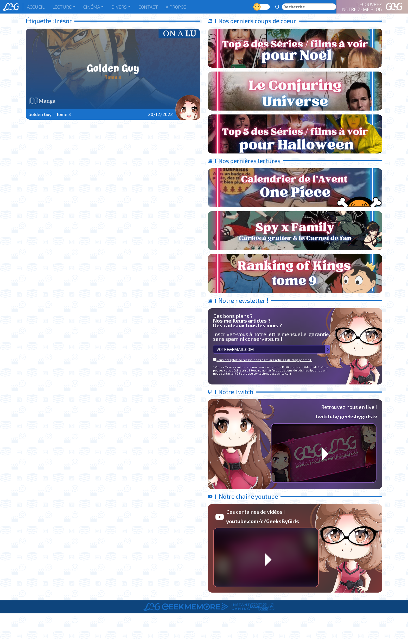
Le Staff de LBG (183, 633)
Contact (148, 7)
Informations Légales (227, 633)
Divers (119, 7)
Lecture (62, 7)
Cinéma (91, 7)
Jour (257, 6)
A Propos (176, 7)
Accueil (35, 7)
